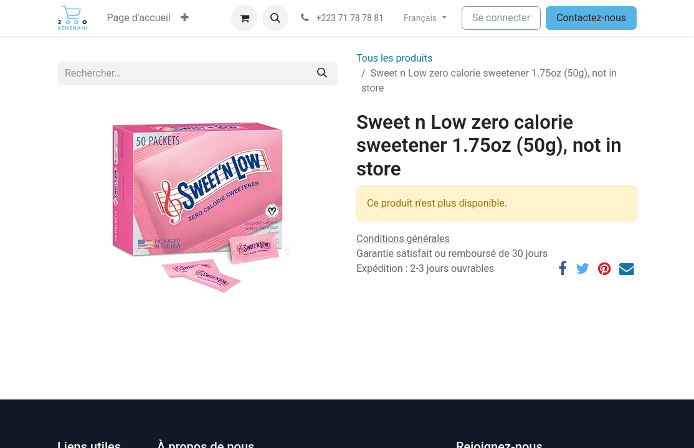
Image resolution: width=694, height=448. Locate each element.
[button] (185, 18)
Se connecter (501, 18)
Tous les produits (394, 58)
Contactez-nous (591, 18)
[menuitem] (139, 18)
